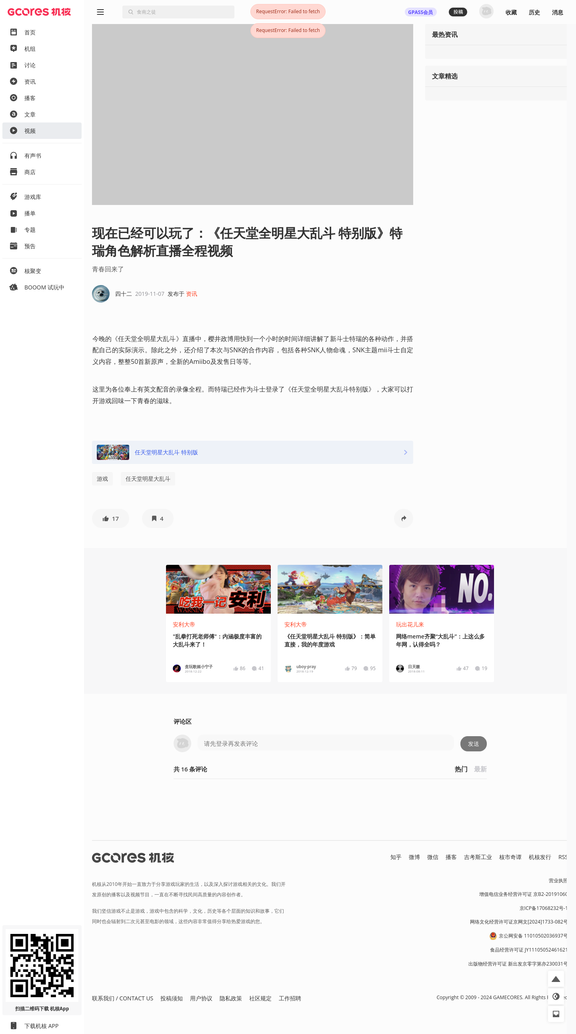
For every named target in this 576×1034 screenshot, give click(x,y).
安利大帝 (184, 624)
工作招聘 (290, 998)
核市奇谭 (510, 857)
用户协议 (201, 998)
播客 (451, 857)
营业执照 (558, 880)
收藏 (511, 12)
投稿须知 (171, 998)
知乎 (396, 857)
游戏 (102, 478)
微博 (414, 857)
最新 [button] (480, 769)
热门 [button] (461, 769)
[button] (110, 518)
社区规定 (260, 998)
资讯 (191, 293)
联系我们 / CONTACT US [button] (122, 998)
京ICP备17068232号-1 (544, 908)
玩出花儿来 (410, 624)
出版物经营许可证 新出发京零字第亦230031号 (518, 963)
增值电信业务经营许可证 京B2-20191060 (523, 894)
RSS (563, 857)
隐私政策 (231, 998)
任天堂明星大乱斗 (148, 478)
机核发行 (540, 857)
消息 (557, 12)
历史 (534, 12)
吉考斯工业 (478, 857)
